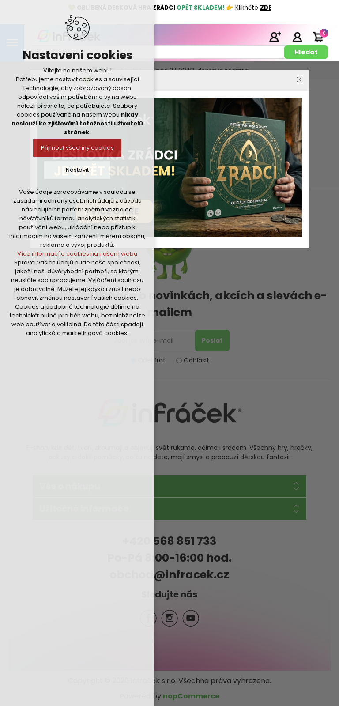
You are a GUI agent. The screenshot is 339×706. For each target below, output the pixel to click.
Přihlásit (297, 37)
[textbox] (157, 52)
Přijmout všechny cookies (77, 147)
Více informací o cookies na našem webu (77, 253)
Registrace (275, 37)
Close (299, 79)
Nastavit (77, 170)
